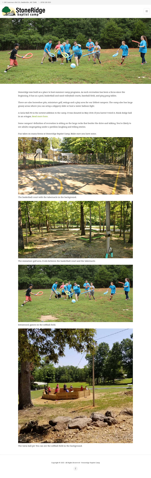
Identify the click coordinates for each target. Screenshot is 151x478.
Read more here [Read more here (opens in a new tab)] (40, 116)
